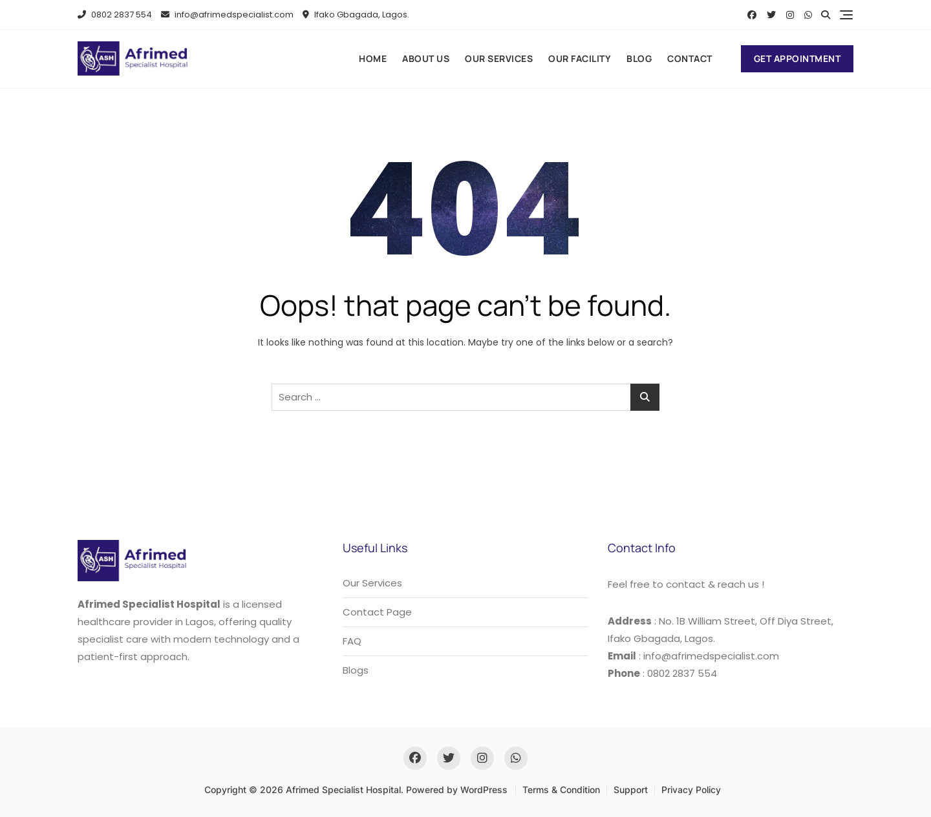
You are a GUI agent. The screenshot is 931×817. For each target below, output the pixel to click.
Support (631, 789)
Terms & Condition (561, 789)
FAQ (352, 641)
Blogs (356, 670)
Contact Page (377, 612)
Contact (689, 58)
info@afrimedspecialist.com (227, 14)
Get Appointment (797, 58)
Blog (639, 58)
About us (425, 58)
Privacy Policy (691, 789)
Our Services (499, 58)
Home (373, 58)
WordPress (484, 789)
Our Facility (579, 58)
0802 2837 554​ (115, 14)
